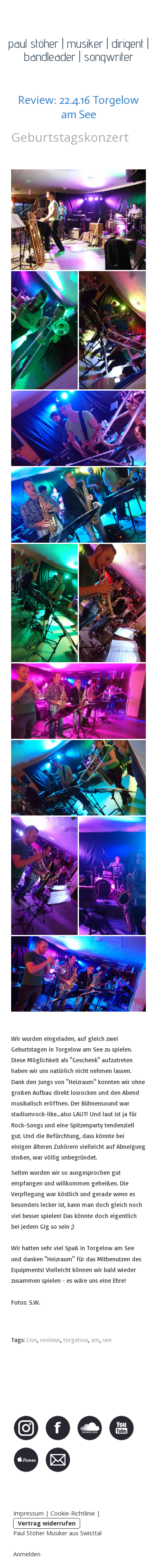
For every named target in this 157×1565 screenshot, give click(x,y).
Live (31, 1340)
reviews (50, 1340)
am (95, 1340)
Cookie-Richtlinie (72, 1513)
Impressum (28, 1513)
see (107, 1340)
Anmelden (26, 1554)
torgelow (75, 1340)
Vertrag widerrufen (47, 1523)
